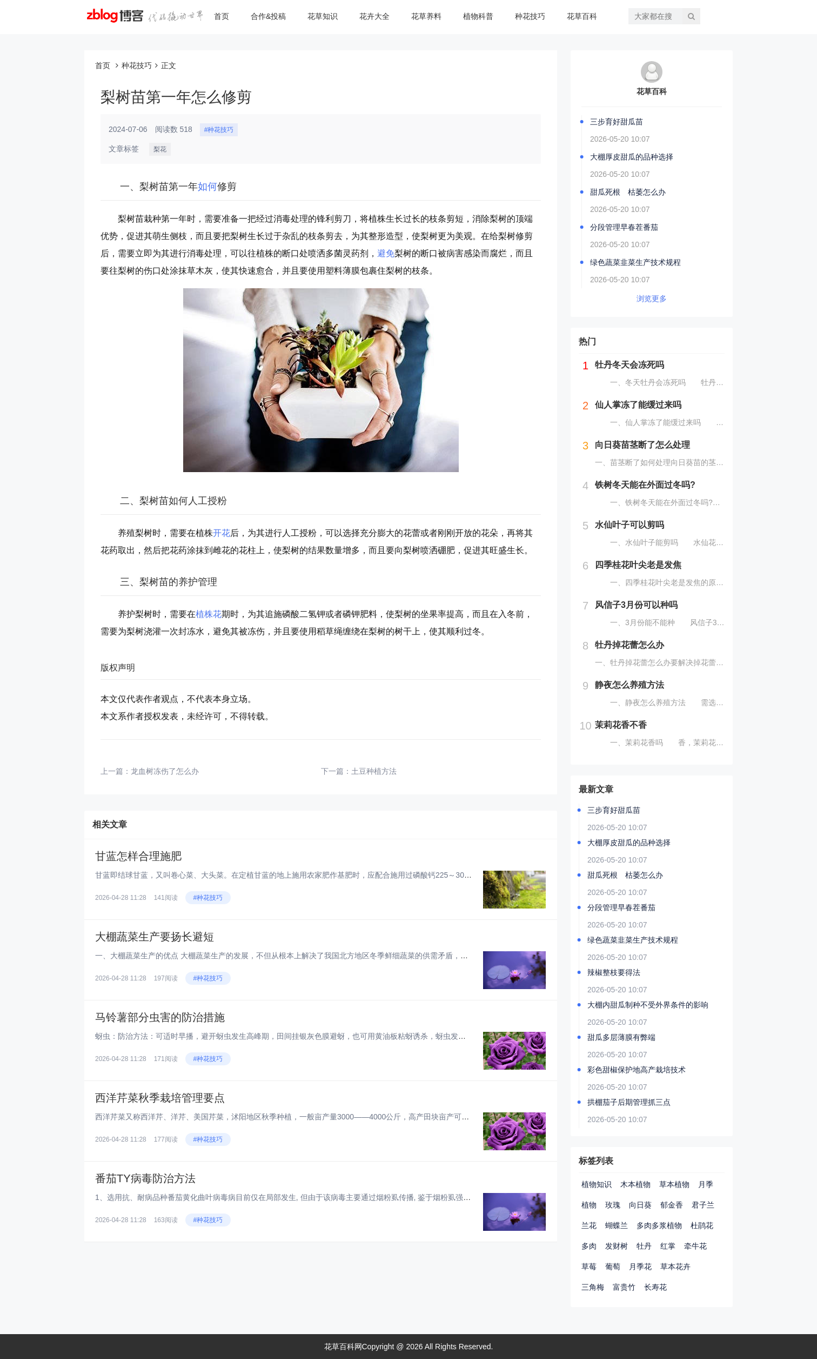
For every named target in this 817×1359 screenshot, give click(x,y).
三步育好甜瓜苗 (616, 121)
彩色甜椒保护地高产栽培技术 (636, 1069)
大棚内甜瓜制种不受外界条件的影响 (647, 1004)
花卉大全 (374, 16)
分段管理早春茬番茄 (624, 227)
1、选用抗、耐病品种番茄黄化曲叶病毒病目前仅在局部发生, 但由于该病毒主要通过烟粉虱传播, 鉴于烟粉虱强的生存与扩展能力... (312, 1197)
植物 (589, 1205)
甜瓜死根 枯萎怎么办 (628, 192)
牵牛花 (695, 1246)
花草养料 (426, 16)
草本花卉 (675, 1266)
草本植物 (674, 1184)
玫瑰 (612, 1205)
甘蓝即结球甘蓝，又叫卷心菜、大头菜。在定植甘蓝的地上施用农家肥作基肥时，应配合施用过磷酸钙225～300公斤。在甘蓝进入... (315, 875)
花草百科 (582, 16)
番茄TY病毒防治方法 (145, 1178)
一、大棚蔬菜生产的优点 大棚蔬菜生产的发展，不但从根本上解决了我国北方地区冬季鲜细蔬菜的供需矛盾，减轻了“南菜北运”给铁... (317, 955)
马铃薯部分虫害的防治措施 (160, 1017)
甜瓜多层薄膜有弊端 (621, 1037)
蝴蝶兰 (616, 1225)
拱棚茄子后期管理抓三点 (629, 1102)
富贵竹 (624, 1287)
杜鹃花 (702, 1225)
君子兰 (703, 1205)
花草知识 (322, 16)
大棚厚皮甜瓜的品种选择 (631, 157)
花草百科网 (343, 1346)
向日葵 (640, 1205)
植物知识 (596, 1184)
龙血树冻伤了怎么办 (165, 771)
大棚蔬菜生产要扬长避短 (167, 937)
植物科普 (478, 16)
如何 (207, 186)
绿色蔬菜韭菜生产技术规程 (635, 262)
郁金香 (671, 1205)
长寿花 (655, 1287)
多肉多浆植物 (659, 1225)
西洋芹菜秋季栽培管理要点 (160, 1098)
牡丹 (644, 1246)
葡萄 (612, 1266)
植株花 (209, 614)
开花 (221, 533)
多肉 (589, 1246)
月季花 (640, 1266)
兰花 (589, 1225)
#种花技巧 (219, 130)
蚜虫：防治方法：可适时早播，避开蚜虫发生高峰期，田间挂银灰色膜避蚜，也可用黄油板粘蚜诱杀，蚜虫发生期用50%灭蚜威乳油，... (321, 1036)
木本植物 (635, 1184)
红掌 (667, 1246)
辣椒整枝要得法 (613, 972)
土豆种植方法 (374, 771)
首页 (221, 16)
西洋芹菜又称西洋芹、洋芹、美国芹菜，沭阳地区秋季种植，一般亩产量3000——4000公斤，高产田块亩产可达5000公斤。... (305, 1116)
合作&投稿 (268, 16)
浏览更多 (652, 298)
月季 (705, 1184)
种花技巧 (530, 16)
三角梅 (592, 1287)
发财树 (616, 1246)
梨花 (159, 149)
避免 (385, 253)
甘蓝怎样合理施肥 (145, 856)
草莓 (589, 1266)
